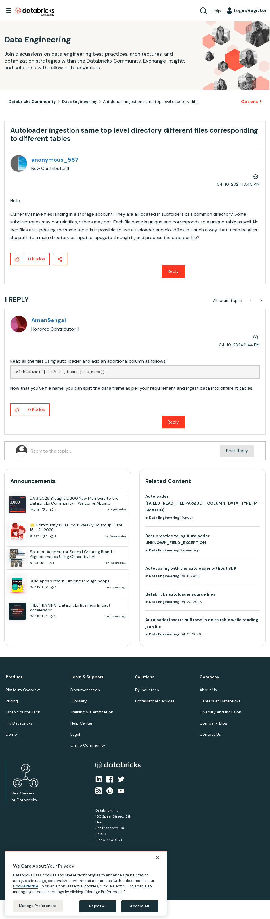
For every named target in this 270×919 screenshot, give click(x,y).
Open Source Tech (23, 712)
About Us (208, 689)
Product (14, 677)
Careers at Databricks (220, 701)
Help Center (81, 723)
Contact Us (210, 734)
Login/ (250, 10)
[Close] (157, 857)
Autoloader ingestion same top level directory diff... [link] (151, 101)
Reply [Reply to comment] (173, 422)
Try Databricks (19, 723)
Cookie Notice (25, 886)
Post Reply (237, 451)
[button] (17, 259)
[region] (86, 883)
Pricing (12, 701)
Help (216, 11)
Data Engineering (79, 101)
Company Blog (213, 723)
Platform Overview (23, 689)
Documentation (85, 689)
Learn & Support (87, 677)
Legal (75, 734)
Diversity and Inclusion (220, 712)
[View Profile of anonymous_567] (54, 159)
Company (209, 677)
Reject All (97, 906)
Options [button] (249, 101)
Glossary (78, 701)
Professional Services (155, 701)
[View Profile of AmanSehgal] (48, 320)
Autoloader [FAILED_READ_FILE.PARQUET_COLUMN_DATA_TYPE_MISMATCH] (202, 503)
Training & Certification (91, 712)
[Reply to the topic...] (125, 451)
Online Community (87, 745)
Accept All (139, 906)
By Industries (147, 689)
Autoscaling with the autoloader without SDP (190, 568)
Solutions (144, 677)
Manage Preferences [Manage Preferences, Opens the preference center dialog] (38, 905)
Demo (11, 734)
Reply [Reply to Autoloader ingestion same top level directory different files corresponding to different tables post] (173, 271)
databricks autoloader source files (180, 594)
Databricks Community (35, 12)
